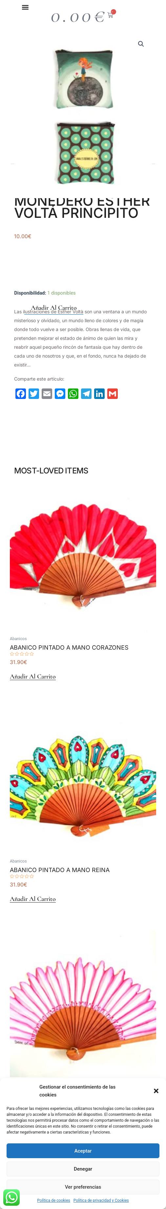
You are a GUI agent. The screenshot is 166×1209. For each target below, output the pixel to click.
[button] (156, 1091)
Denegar (83, 1169)
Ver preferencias (83, 1187)
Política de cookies (53, 1200)
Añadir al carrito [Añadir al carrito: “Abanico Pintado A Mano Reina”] (33, 899)
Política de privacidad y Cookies (101, 1200)
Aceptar (83, 1151)
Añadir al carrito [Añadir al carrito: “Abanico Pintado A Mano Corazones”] (33, 676)
